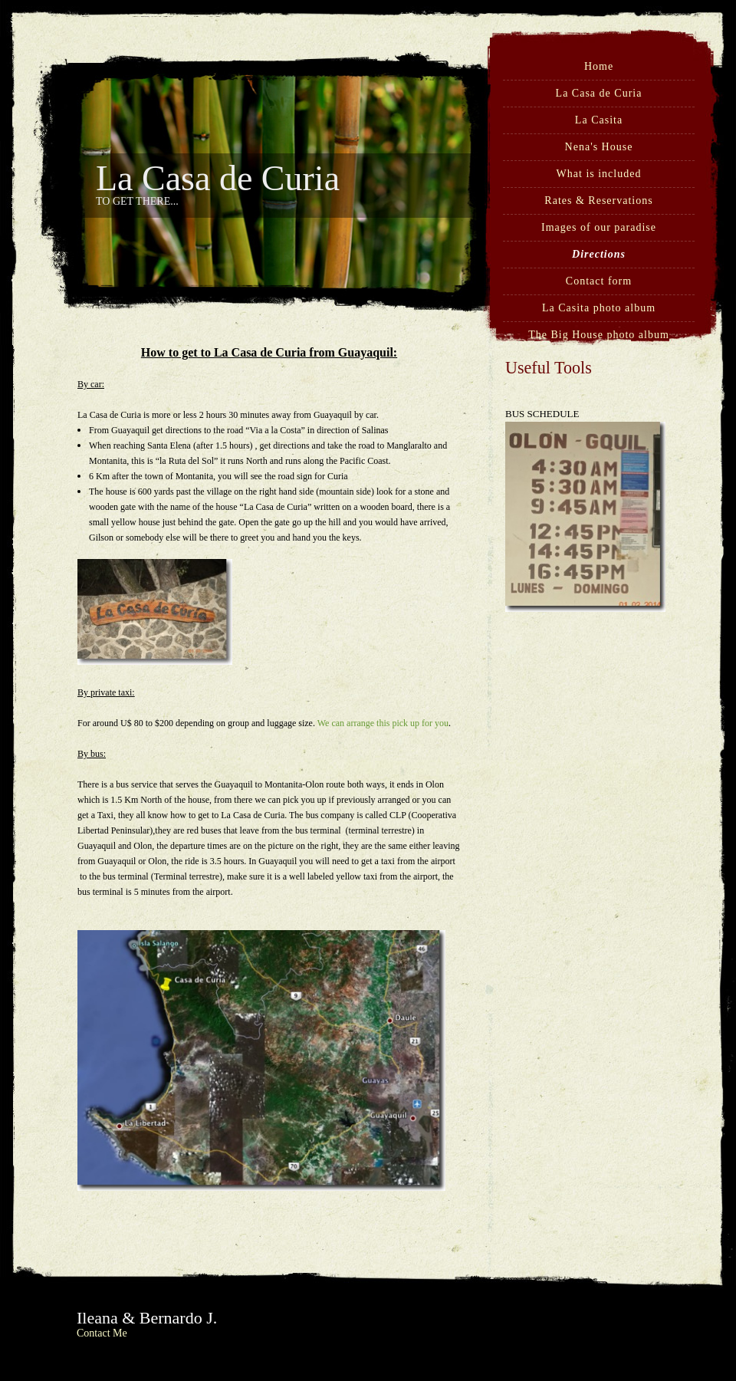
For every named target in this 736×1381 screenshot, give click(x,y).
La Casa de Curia (599, 93)
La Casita (599, 120)
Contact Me (102, 1333)
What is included (599, 173)
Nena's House (599, 147)
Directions (599, 254)
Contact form (599, 281)
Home (598, 66)
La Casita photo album (599, 308)
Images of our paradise (598, 227)
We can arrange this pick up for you (383, 723)
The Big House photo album (598, 334)
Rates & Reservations (598, 200)
